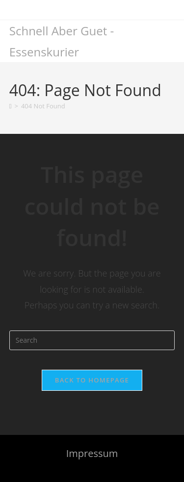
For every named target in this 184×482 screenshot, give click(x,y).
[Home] (10, 105)
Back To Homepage (92, 380)
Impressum (92, 453)
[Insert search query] (92, 340)
